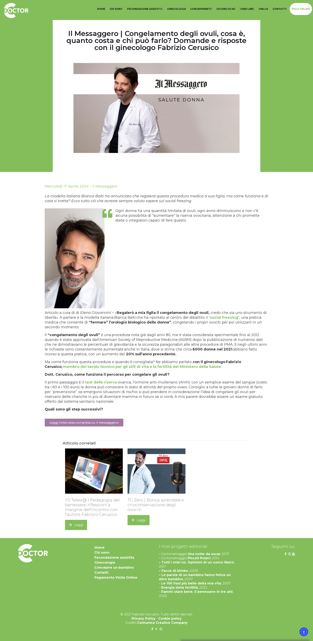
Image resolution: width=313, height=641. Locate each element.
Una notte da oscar (204, 554)
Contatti (101, 572)
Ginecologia (104, 562)
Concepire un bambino (114, 567)
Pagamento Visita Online (115, 577)
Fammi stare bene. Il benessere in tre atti (197, 592)
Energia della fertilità (179, 587)
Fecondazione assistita (114, 557)
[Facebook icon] (152, 629)
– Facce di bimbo (173, 571)
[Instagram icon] (160, 629)
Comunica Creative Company (162, 623)
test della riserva (101, 382)
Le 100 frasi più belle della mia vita (191, 583)
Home (99, 547)
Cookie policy (170, 618)
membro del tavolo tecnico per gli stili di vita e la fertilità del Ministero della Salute (142, 366)
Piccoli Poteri (199, 558)
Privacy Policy (144, 618)
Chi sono (101, 552)
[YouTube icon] (156, 629)
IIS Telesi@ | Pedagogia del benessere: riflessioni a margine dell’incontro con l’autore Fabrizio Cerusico (92, 507)
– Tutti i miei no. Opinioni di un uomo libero (196, 562)
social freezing (224, 317)
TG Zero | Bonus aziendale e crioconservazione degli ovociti (156, 504)
